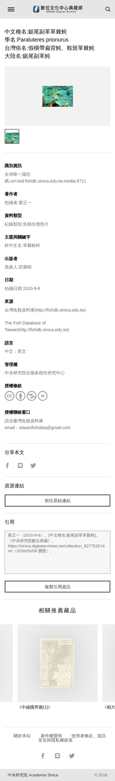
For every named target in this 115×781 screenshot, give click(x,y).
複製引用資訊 (58, 586)
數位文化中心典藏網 (57, 9)
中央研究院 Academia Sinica (33, 775)
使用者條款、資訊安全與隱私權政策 (72, 738)
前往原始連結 (58, 500)
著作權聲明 (51, 735)
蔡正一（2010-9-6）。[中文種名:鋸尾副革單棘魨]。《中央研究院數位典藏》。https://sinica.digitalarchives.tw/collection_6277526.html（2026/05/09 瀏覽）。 (57, 552)
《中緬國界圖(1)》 (34, 707)
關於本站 (22, 735)
